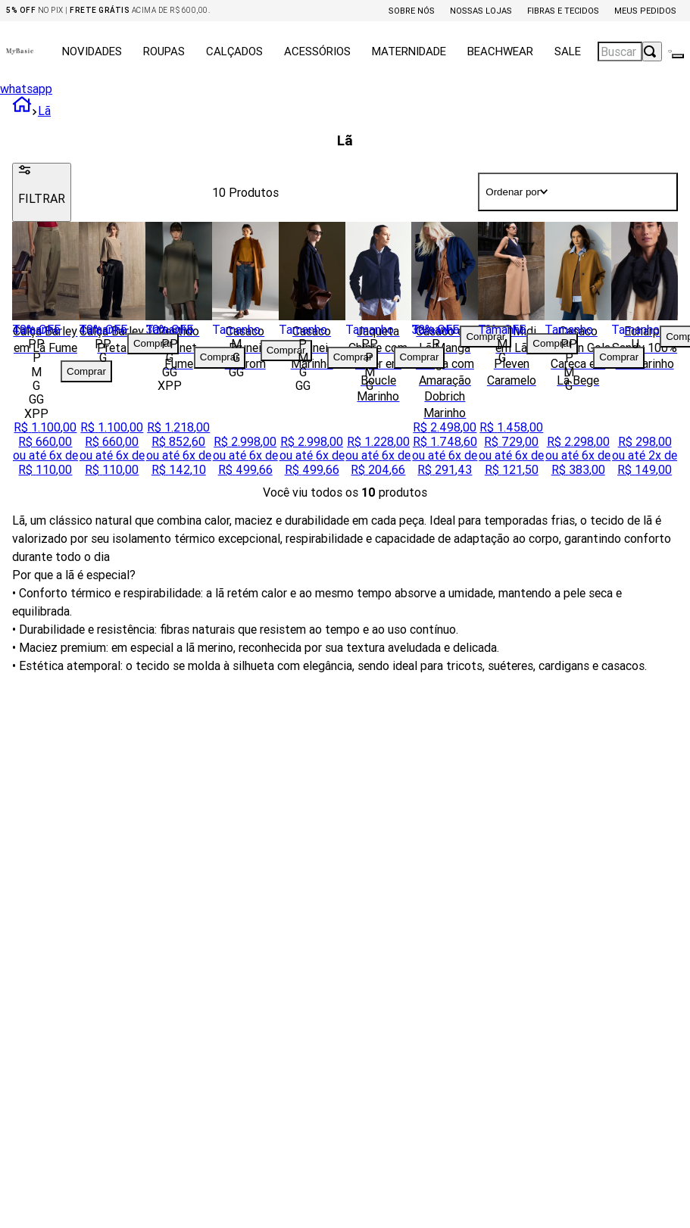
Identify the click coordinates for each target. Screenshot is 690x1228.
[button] (36, 344)
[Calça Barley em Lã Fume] (45, 353)
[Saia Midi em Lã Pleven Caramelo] (511, 353)
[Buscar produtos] (652, 51)
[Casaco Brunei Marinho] (312, 353)
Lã (44, 110)
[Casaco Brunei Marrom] (245, 353)
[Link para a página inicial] (22, 110)
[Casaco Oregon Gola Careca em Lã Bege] (578, 353)
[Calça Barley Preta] (112, 353)
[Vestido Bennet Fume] (178, 353)
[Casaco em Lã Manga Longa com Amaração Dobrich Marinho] (444, 353)
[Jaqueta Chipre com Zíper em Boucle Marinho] (378, 353)
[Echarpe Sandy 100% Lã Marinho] (644, 353)
